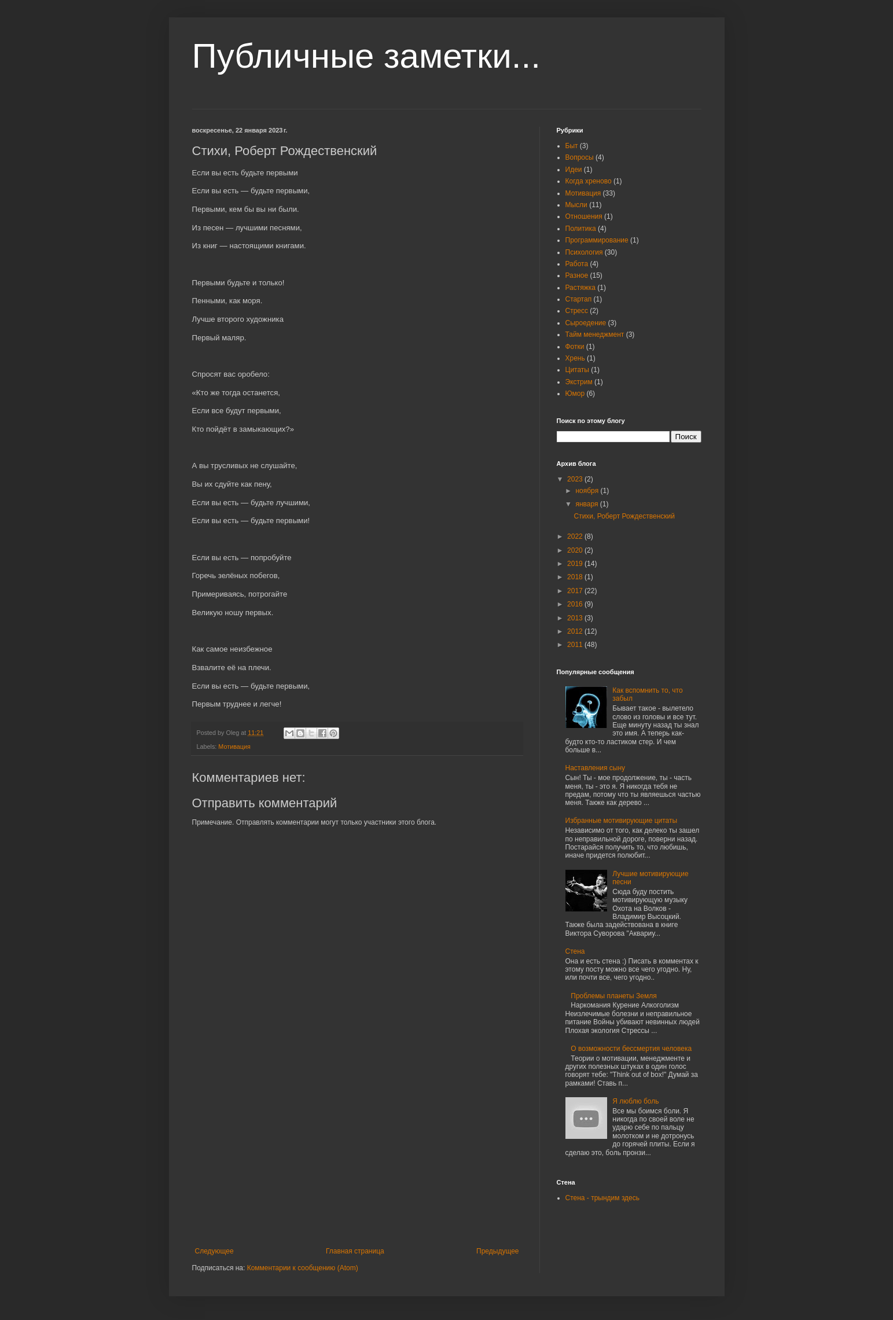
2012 (576, 631)
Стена (575, 951)
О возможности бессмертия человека (631, 1049)
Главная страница (355, 1251)
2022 (576, 536)
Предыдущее (497, 1251)
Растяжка (580, 288)
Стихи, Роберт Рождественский (624, 516)
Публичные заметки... (366, 55)
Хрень (575, 358)
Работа (577, 264)
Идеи (573, 170)
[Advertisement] (357, 1160)
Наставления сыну (595, 768)
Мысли (576, 205)
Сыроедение (586, 323)
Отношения (583, 216)
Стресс (577, 311)
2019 (576, 564)
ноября (587, 491)
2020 (576, 550)
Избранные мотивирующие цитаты (621, 821)
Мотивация (234, 746)
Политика (580, 229)
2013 (576, 618)
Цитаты (577, 370)
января (587, 504)
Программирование (597, 240)
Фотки (575, 347)
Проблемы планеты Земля (613, 996)
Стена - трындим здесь (602, 1198)
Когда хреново (588, 181)
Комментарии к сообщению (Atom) (302, 1268)
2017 (576, 591)
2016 (576, 604)
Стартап (578, 299)
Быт (571, 146)
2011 (576, 645)
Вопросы (579, 157)
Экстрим (579, 382)
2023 (576, 479)
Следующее (214, 1251)
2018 (576, 577)
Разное (577, 275)
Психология (584, 252)
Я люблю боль (635, 1101)
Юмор (575, 393)
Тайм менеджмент (594, 334)
